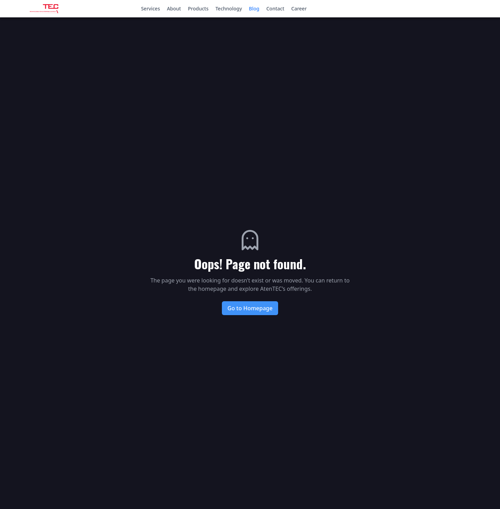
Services (150, 8)
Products (198, 8)
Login (469, 8)
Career (299, 8)
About (174, 8)
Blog (254, 8)
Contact (275, 8)
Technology (228, 8)
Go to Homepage (250, 308)
